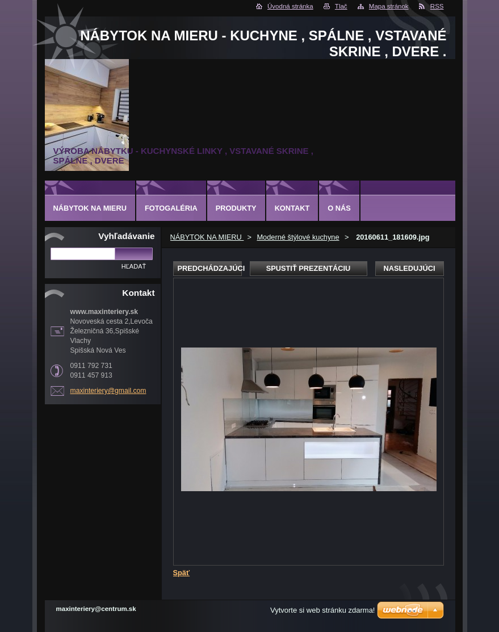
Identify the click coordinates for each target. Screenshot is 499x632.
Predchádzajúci (210, 268)
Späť (181, 572)
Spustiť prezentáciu (308, 268)
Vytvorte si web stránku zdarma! (322, 610)
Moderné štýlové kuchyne (298, 237)
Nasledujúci (409, 268)
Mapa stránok (389, 6)
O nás (339, 208)
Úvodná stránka (290, 6)
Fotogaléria (171, 208)
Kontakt (292, 208)
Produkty (236, 208)
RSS (437, 6)
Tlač (341, 6)
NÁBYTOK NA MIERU (207, 237)
